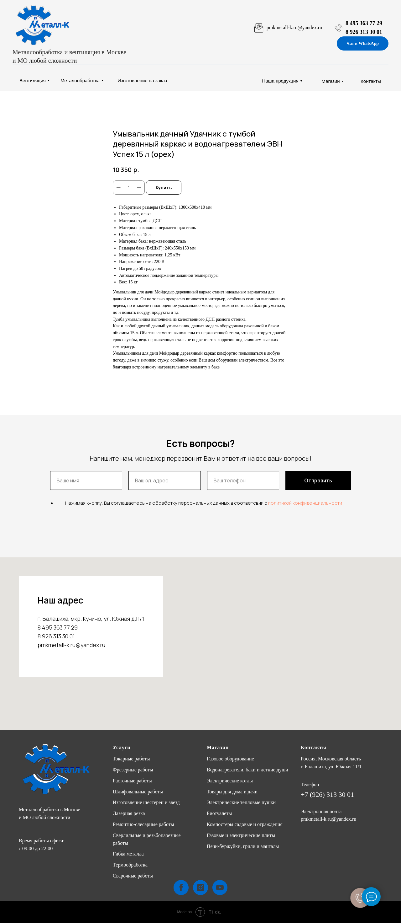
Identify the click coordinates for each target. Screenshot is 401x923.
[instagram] (200, 887)
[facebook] (181, 887)
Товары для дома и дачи (232, 791)
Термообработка (130, 864)
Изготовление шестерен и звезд (146, 802)
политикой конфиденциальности (305, 503)
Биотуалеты (219, 813)
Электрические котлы (230, 780)
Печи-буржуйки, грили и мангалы (243, 846)
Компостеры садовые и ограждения (245, 824)
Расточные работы (132, 780)
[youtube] (219, 887)
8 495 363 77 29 (364, 23)
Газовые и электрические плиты (241, 835)
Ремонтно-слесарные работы (143, 824)
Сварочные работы (133, 875)
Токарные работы (131, 758)
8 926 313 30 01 (364, 32)
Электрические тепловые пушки (241, 802)
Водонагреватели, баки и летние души (247, 769)
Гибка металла (128, 853)
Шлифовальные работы (138, 791)
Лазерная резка (129, 813)
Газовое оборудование (230, 758)
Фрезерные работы (133, 769)
